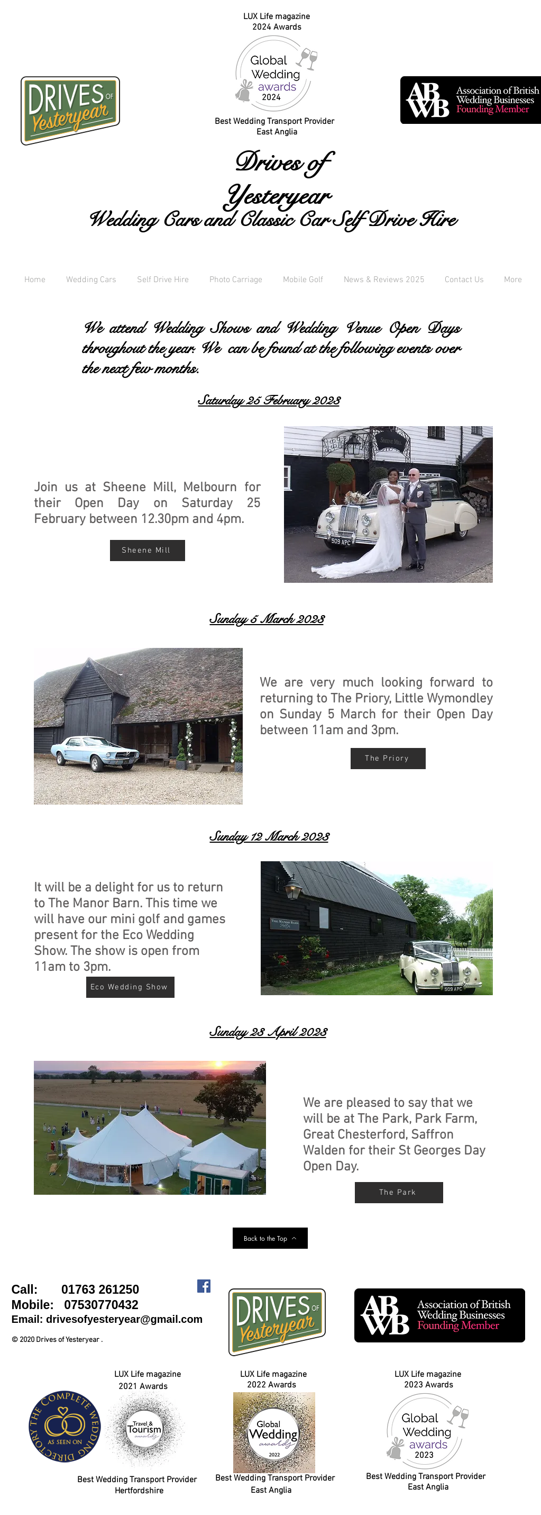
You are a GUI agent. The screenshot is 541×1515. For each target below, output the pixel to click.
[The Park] (399, 1192)
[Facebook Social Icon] (203, 1286)
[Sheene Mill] (147, 550)
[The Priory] (388, 758)
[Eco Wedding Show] (130, 987)
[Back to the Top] (270, 1238)
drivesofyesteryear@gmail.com (124, 1319)
